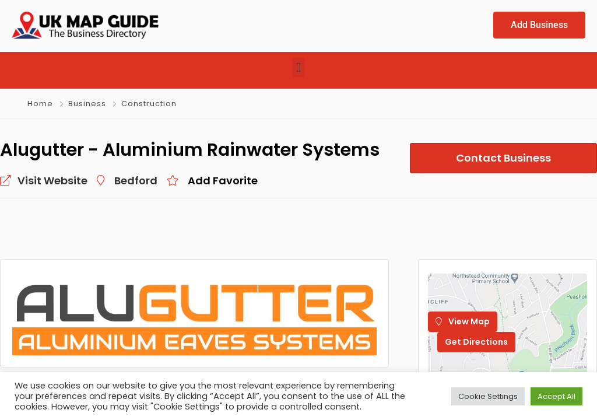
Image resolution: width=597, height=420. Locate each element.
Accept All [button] (556, 396)
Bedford (135, 180)
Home (40, 103)
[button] (298, 67)
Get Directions (476, 342)
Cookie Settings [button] (488, 396)
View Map (463, 321)
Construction (149, 103)
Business (87, 103)
